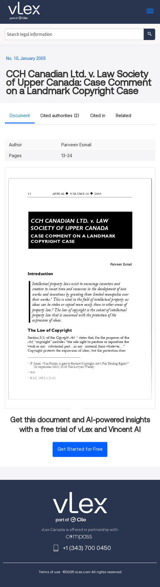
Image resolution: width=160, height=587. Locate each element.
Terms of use (49, 572)
